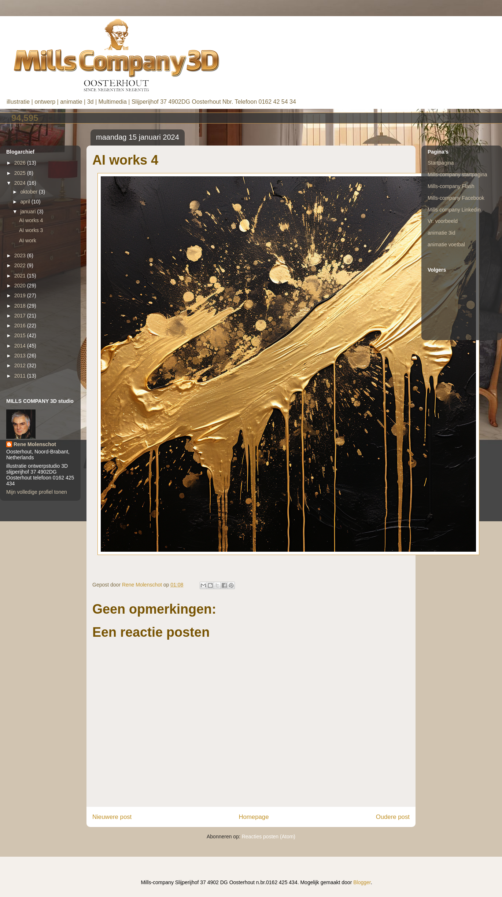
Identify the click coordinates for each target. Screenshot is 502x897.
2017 (20, 316)
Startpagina (441, 163)
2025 (20, 173)
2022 (20, 265)
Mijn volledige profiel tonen (36, 492)
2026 (20, 163)
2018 (20, 306)
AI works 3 (31, 230)
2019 (20, 295)
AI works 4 (31, 220)
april (25, 202)
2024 (20, 183)
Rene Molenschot (35, 444)
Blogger (361, 882)
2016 (20, 325)
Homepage (254, 816)
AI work (27, 240)
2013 (20, 356)
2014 (20, 346)
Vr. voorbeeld (443, 221)
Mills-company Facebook (456, 198)
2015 (20, 335)
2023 (20, 255)
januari (28, 211)
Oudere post (393, 816)
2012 (20, 365)
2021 (20, 276)
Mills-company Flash (451, 186)
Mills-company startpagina (457, 174)
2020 (20, 285)
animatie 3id (441, 233)
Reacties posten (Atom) (268, 836)
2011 (20, 376)
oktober (29, 192)
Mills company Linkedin (454, 210)
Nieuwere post (112, 816)
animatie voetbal (446, 244)
